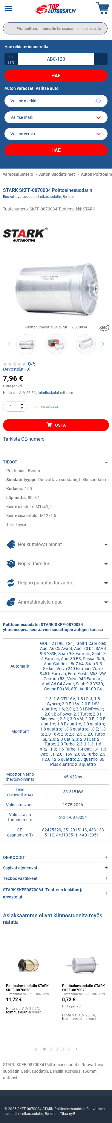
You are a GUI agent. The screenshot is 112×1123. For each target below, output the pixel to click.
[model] (56, 117)
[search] (55, 28)
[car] (56, 134)
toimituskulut (48, 393)
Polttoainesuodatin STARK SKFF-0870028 (27, 988)
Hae (56, 75)
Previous (9, 344)
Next (103, 344)
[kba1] (56, 59)
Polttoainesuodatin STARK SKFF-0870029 (83, 988)
